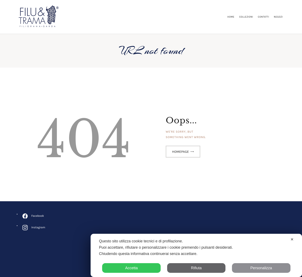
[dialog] (196, 255)
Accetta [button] (131, 268)
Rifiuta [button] (196, 268)
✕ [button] (292, 239)
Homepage (180, 152)
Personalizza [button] (261, 268)
